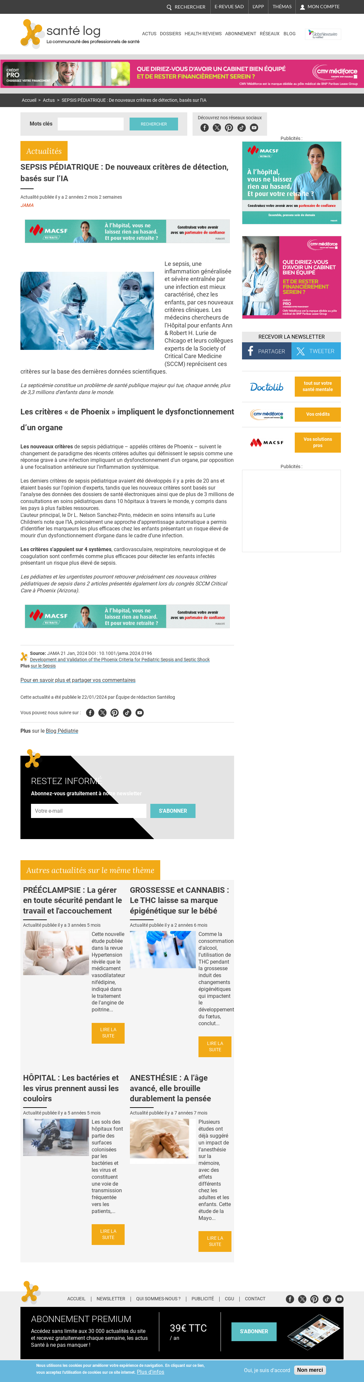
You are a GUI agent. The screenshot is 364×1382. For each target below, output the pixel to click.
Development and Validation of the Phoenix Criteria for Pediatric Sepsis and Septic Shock (120, 660)
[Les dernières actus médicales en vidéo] (291, 550)
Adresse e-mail (49, 800)
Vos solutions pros (318, 442)
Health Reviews (203, 34)
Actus (149, 34)
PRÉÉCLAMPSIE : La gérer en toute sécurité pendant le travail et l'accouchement (72, 900)
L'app (258, 6)
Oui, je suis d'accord (267, 1370)
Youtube (140, 712)
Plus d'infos (150, 1372)
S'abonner (173, 811)
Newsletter (111, 1299)
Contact (255, 1299)
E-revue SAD (229, 6)
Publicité (203, 1299)
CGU (229, 1299)
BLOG (290, 34)
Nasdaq (315, 29)
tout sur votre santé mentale (318, 386)
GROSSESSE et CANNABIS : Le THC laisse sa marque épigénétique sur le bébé (179, 900)
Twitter (217, 127)
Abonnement (240, 34)
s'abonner (254, 1331)
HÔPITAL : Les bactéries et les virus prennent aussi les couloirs (71, 1088)
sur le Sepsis (43, 666)
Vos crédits (318, 414)
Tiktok (241, 127)
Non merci (310, 1370)
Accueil (29, 100)
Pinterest (229, 127)
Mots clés (41, 124)
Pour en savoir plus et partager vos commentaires (78, 680)
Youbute (254, 127)
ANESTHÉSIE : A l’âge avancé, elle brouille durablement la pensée (170, 1088)
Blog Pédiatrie (62, 731)
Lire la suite (108, 1033)
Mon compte (324, 6)
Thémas (282, 6)
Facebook (204, 127)
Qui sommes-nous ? (158, 1299)
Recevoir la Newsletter (291, 337)
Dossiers (170, 34)
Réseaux (270, 34)
